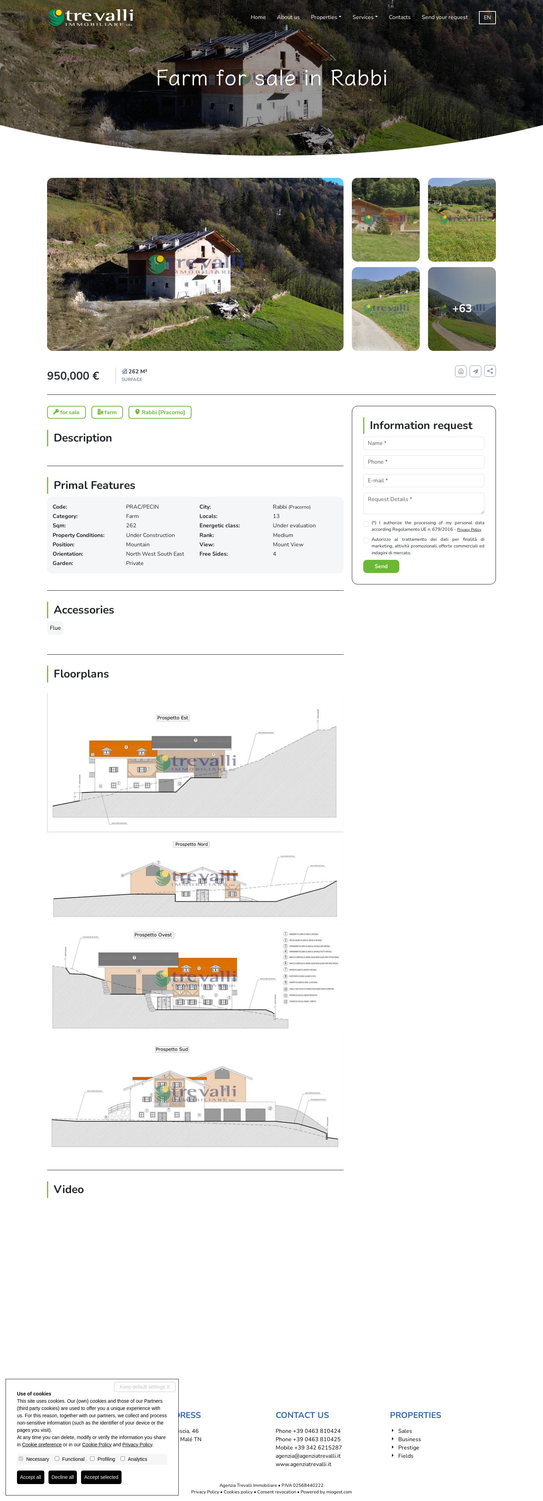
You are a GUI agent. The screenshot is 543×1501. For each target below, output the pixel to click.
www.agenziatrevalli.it (303, 1464)
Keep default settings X (145, 1387)
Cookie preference (42, 1444)
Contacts (400, 17)
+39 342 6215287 (318, 1448)
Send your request (445, 17)
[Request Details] (423, 503)
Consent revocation (276, 1492)
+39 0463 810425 (317, 1439)
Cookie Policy (97, 1444)
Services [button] (363, 17)
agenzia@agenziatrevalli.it (308, 1456)
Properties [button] (324, 17)
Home (258, 17)
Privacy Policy (469, 529)
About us (288, 17)
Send (381, 566)
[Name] (423, 443)
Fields (405, 1456)
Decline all (63, 1477)
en (487, 17)
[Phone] (423, 462)
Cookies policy (238, 1492)
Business (409, 1439)
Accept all (30, 1477)
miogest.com (339, 1492)
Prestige (408, 1448)
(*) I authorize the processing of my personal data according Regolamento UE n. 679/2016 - (428, 526)
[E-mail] (423, 480)
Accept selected (101, 1477)
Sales (405, 1431)
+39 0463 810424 (317, 1431)
